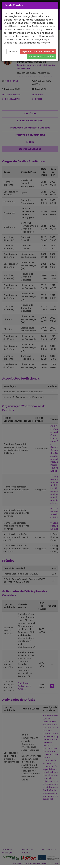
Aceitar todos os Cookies (41, 56)
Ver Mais (12, 51)
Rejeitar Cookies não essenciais (38, 51)
